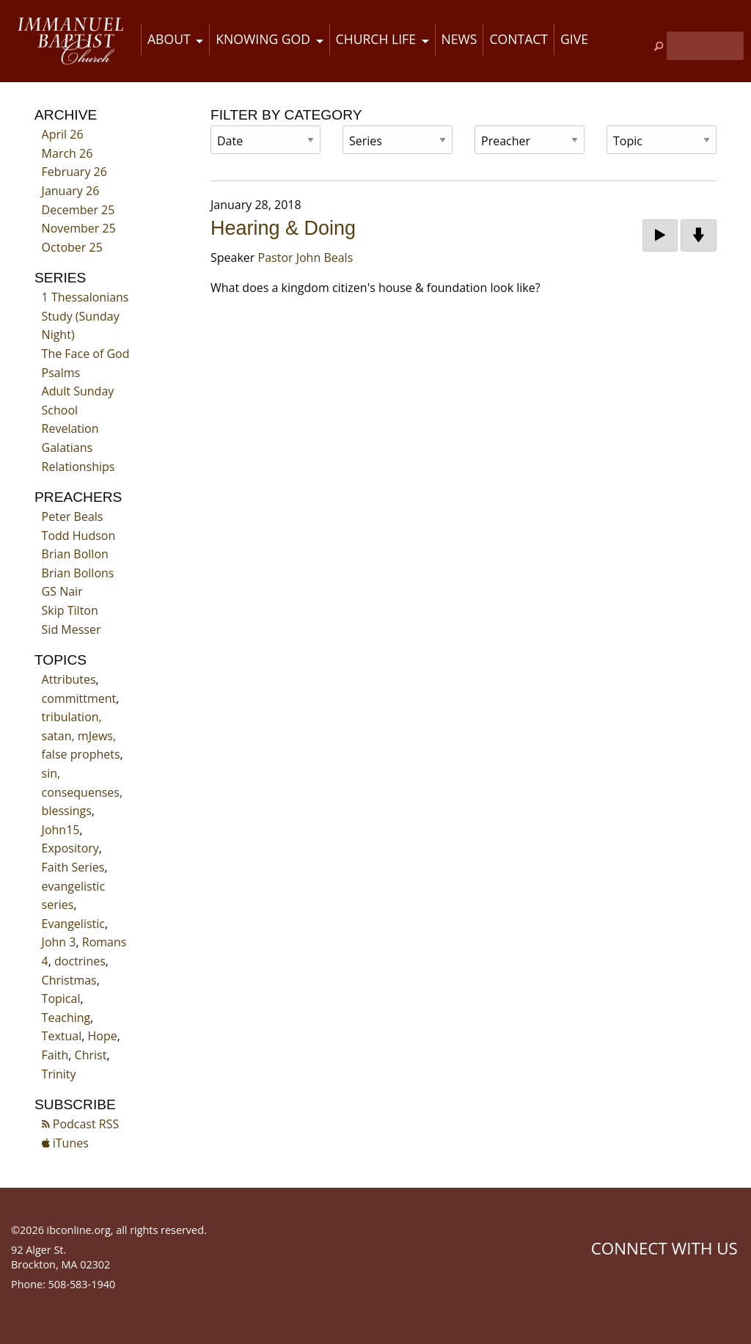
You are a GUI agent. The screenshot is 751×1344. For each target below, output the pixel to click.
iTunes (65, 1143)
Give (574, 39)
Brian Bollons (78, 573)
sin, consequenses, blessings (82, 792)
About (169, 39)
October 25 (72, 247)
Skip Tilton (70, 610)
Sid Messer (71, 629)
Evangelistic (73, 924)
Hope (102, 1036)
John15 (61, 830)
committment (79, 698)
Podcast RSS (81, 1124)
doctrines (80, 961)
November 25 (79, 228)
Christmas (69, 980)
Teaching (66, 1017)
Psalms (61, 373)
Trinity (59, 1074)
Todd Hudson (79, 535)
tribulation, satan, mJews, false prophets (81, 735)
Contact (518, 39)
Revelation (70, 428)
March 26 (67, 153)
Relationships (78, 467)
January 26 (71, 191)
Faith (55, 1055)
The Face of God (86, 354)
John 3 (59, 942)
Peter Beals (72, 516)
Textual (62, 1036)
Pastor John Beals (305, 257)
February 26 (74, 172)
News (459, 39)
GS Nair (62, 591)
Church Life (376, 39)
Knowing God (263, 39)
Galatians (67, 447)
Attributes (69, 679)
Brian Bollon (75, 554)
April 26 (63, 134)
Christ (91, 1055)
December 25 (78, 210)
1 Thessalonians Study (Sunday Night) (85, 316)
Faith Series (73, 867)
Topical (61, 998)
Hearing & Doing (283, 228)
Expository (70, 848)
